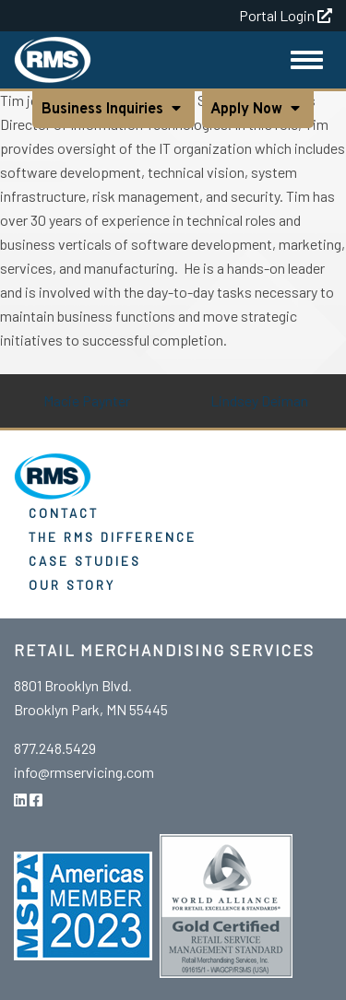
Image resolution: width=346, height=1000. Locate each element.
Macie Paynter (86, 400)
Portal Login (285, 15)
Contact (64, 513)
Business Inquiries (104, 109)
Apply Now (249, 109)
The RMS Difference (113, 537)
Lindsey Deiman (259, 400)
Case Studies (85, 561)
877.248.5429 (55, 748)
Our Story (72, 585)
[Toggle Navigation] (306, 59)
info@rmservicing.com (84, 772)
